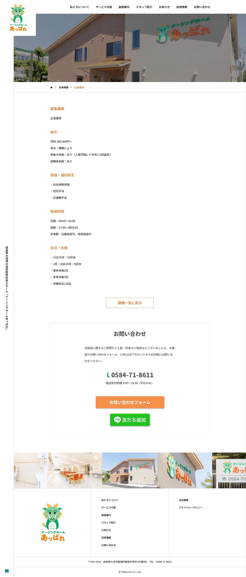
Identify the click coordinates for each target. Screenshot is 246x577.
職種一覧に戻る (130, 302)
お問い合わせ (202, 7)
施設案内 (124, 7)
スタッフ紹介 (144, 7)
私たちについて (79, 7)
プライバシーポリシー (191, 507)
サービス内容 (104, 7)
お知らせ (164, 7)
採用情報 (181, 7)
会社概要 (183, 500)
